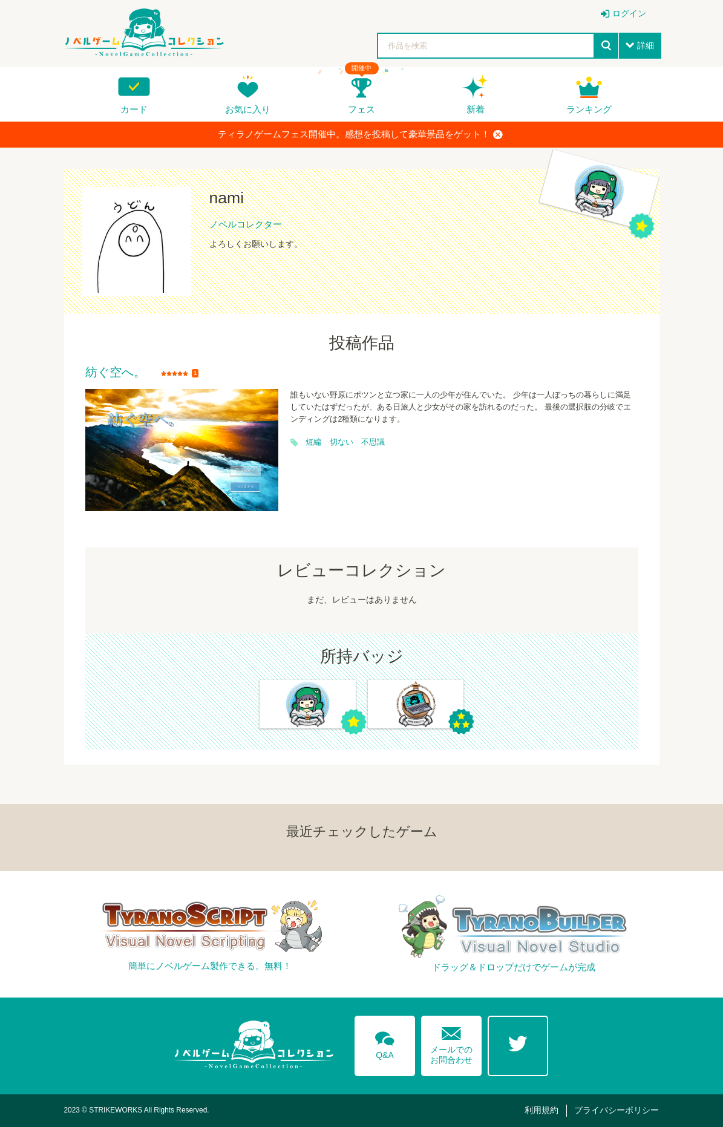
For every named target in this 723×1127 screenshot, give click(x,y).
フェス (361, 109)
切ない (341, 442)
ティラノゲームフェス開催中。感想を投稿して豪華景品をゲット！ (360, 134)
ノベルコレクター (245, 224)
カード (134, 109)
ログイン (629, 13)
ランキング (589, 109)
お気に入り (247, 109)
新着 (475, 109)
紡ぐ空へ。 (115, 373)
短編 (313, 442)
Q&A (385, 1043)
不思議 (373, 442)
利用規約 (541, 1110)
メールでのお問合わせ (451, 1043)
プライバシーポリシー (616, 1110)
